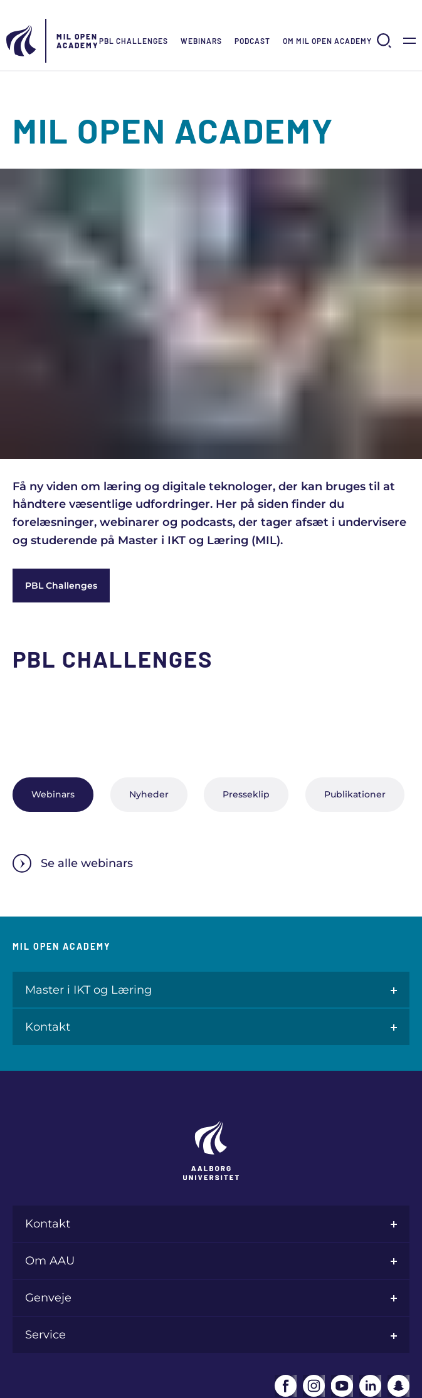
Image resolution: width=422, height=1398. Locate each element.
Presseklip (246, 794)
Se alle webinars (73, 863)
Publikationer (355, 794)
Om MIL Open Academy (327, 40)
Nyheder (149, 794)
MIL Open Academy (77, 41)
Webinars (201, 40)
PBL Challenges (133, 40)
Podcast (252, 40)
